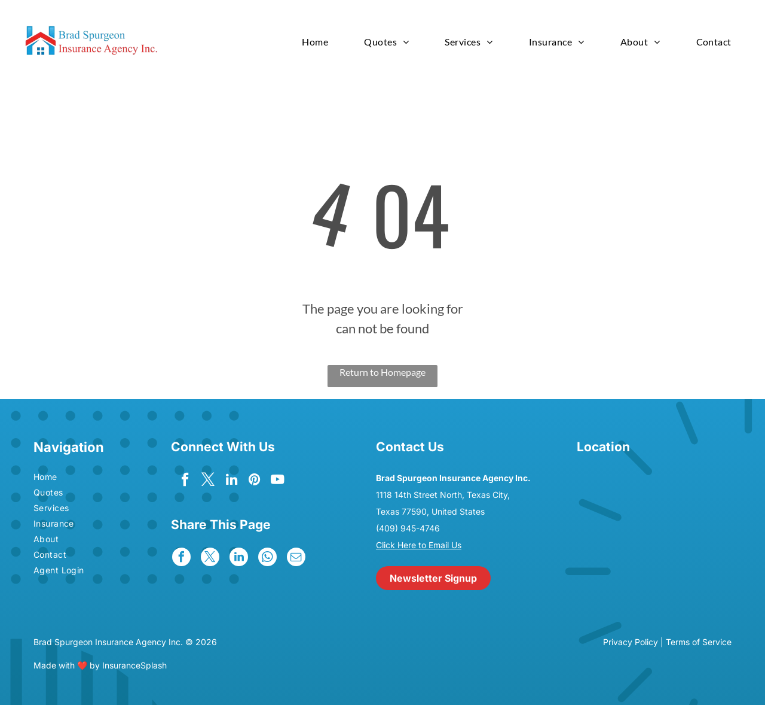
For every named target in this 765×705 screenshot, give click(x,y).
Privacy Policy (630, 642)
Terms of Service (699, 642)
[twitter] (207, 482)
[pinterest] (255, 482)
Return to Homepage (382, 372)
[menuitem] (315, 41)
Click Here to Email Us (418, 545)
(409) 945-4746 (408, 528)
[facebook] (183, 482)
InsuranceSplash (134, 665)
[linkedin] (231, 482)
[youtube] (279, 482)
